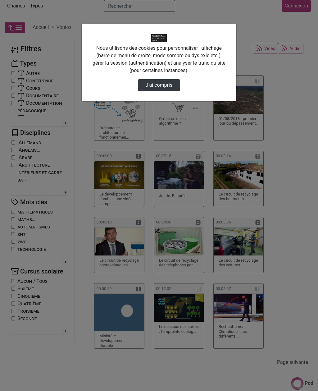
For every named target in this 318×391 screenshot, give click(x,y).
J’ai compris (159, 85)
